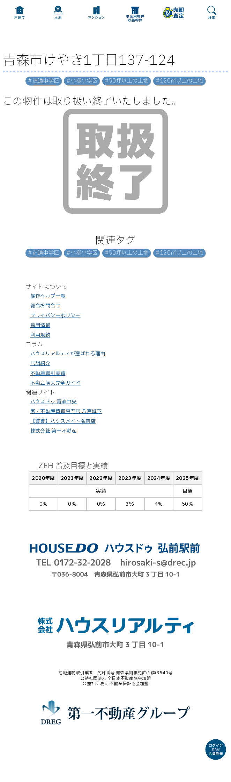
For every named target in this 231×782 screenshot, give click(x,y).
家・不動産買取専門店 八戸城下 (66, 411)
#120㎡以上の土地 (179, 81)
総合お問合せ (45, 306)
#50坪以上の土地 (127, 81)
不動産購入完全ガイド (55, 383)
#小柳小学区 (82, 81)
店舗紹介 (40, 363)
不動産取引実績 (48, 373)
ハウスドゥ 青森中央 (53, 401)
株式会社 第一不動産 (53, 431)
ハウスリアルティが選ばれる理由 (67, 353)
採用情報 (40, 325)
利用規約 (40, 335)
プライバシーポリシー (55, 315)
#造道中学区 (43, 81)
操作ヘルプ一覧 (48, 296)
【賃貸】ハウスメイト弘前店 (63, 421)
